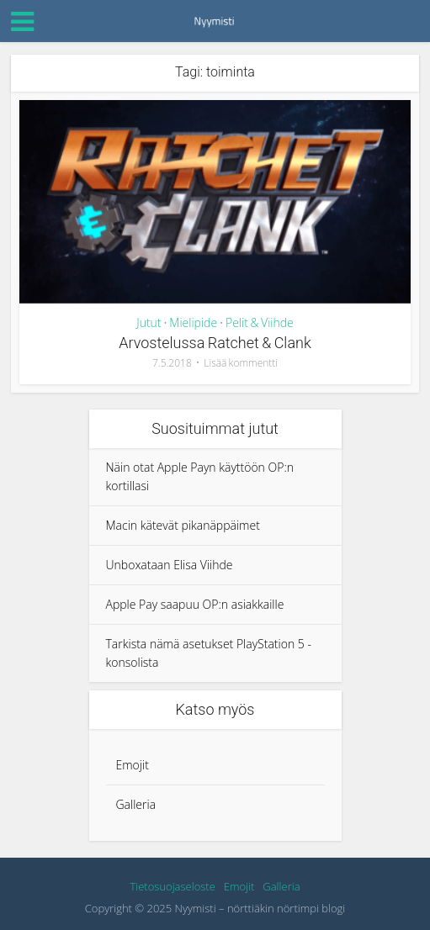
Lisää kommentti (241, 363)
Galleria (136, 804)
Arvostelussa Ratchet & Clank (215, 342)
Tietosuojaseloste (172, 886)
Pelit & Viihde (260, 322)
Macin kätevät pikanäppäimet (183, 525)
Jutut (148, 322)
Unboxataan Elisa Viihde (169, 565)
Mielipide (193, 322)
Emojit (132, 765)
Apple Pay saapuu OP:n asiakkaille (195, 604)
